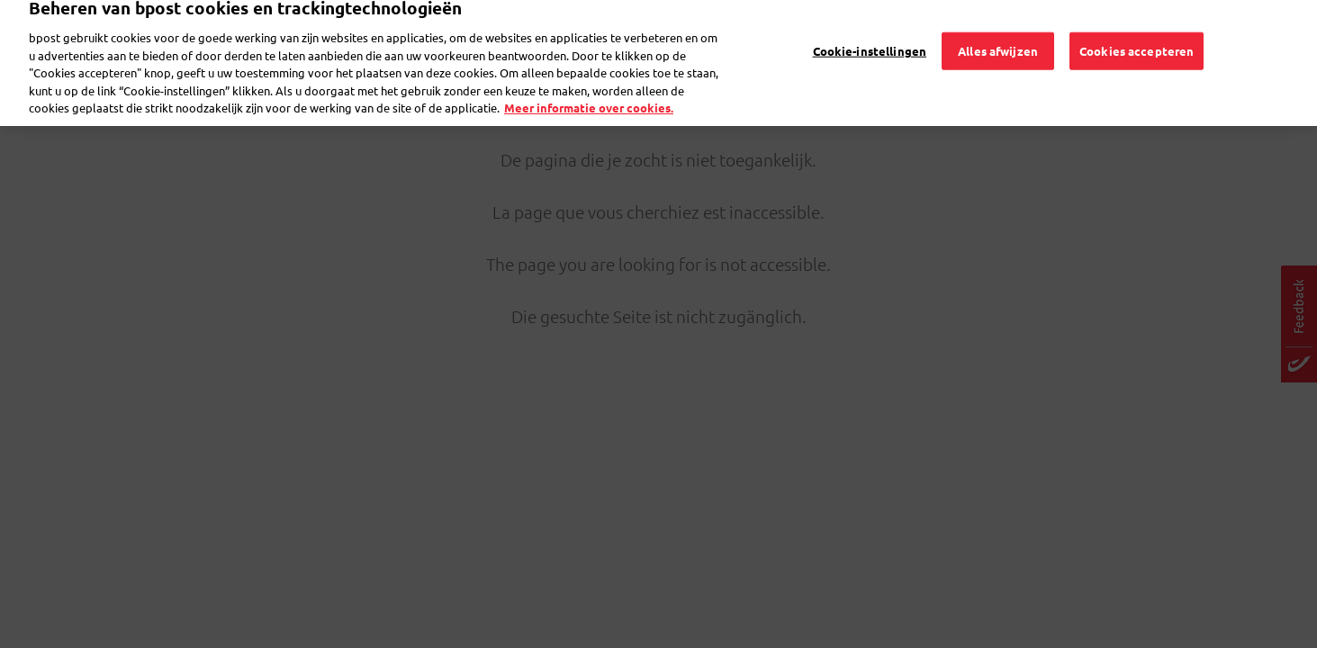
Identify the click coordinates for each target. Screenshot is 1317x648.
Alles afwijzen (998, 32)
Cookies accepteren (1136, 32)
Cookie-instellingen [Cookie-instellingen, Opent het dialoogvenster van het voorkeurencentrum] (869, 32)
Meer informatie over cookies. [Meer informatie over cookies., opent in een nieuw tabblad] (588, 90)
